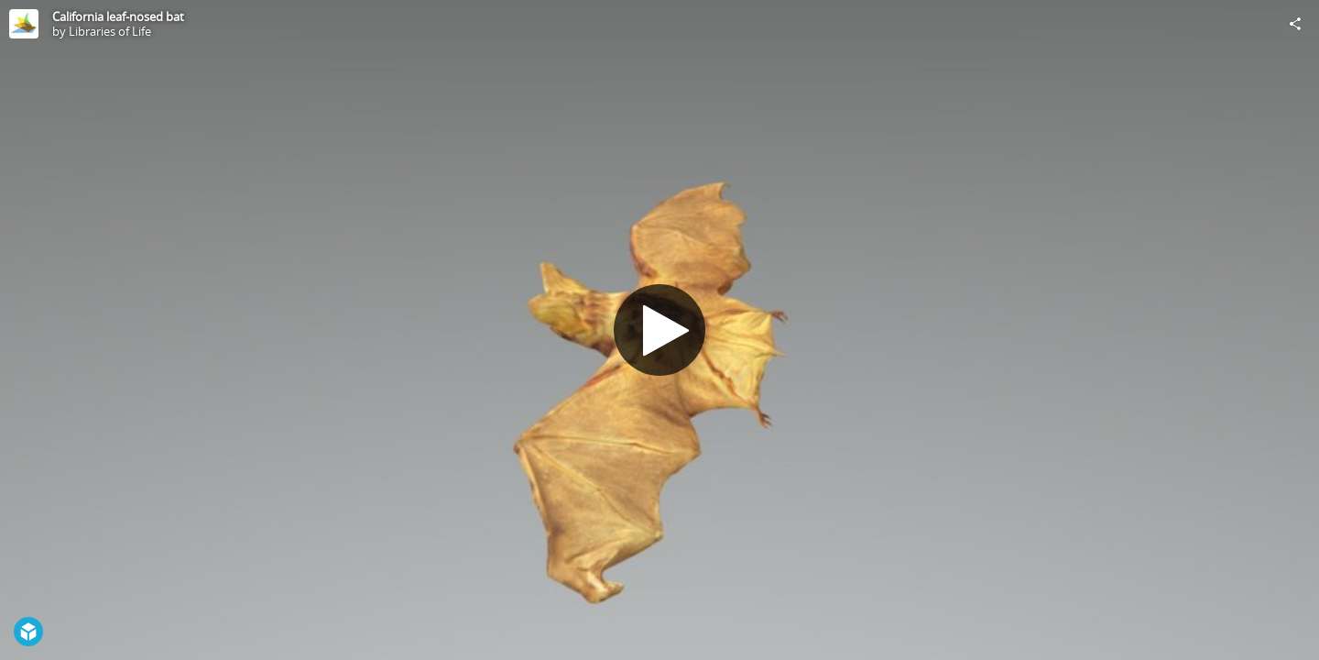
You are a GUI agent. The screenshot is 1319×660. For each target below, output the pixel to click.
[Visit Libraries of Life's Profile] (23, 23)
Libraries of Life (110, 31)
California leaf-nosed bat (118, 16)
